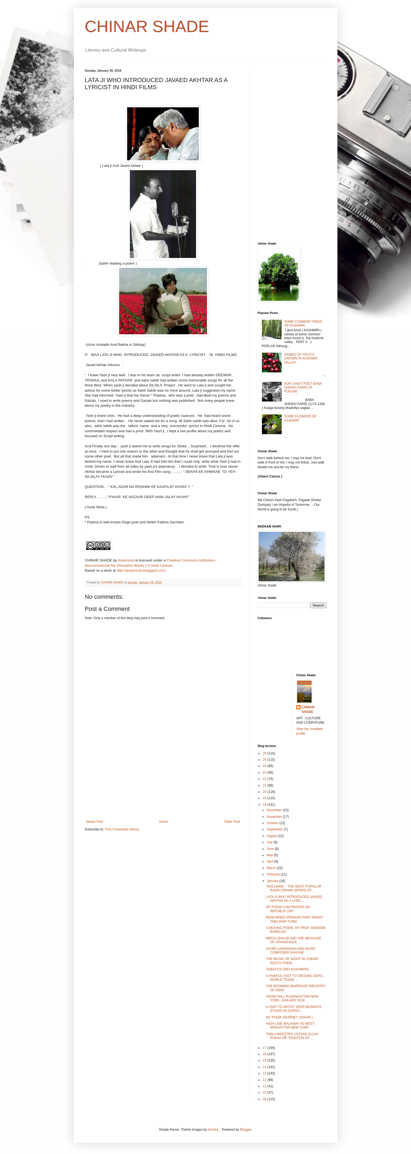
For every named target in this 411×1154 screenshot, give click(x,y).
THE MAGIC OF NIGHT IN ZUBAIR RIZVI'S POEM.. (292, 961)
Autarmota (126, 560)
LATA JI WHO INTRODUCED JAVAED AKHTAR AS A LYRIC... (294, 899)
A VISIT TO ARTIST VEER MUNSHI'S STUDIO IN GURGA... (293, 1009)
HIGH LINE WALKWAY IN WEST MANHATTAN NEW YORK (290, 1025)
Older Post (232, 822)
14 (265, 1067)
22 (265, 779)
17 (265, 1048)
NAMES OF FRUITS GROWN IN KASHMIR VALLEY (300, 358)
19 (265, 798)
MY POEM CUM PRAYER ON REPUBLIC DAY (288, 909)
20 (265, 792)
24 (265, 766)
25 (265, 760)
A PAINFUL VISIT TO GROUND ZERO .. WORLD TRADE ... (295, 978)
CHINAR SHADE (147, 26)
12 (265, 1080)
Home (163, 822)
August (272, 836)
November (275, 817)
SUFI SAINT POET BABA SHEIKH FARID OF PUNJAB (302, 388)
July (270, 842)
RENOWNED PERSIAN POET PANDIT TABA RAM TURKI (294, 919)
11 (265, 1086)
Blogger (245, 1129)
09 (265, 1099)
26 (265, 753)
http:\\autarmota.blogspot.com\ (141, 570)
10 (265, 1092)
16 (265, 1054)
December (275, 810)
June (271, 849)
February (274, 874)
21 (265, 785)
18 (265, 805)
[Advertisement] (163, 778)
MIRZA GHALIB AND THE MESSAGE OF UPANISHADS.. (293, 940)
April (270, 861)
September (275, 829)
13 (265, 1073)
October (273, 823)
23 (265, 772)
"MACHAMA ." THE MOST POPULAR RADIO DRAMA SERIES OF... (293, 888)
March (272, 868)
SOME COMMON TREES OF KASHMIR (303, 323)
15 (265, 1060)
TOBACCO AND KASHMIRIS (287, 969)
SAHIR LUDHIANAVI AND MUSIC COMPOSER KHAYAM (290, 950)
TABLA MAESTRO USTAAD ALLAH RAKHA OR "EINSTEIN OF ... (292, 1036)
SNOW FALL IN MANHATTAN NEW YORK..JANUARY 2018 (292, 998)
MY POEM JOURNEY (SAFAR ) (289, 1017)
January (273, 881)
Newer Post (94, 822)
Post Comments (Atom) (122, 829)
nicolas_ (214, 1129)
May (270, 855)
